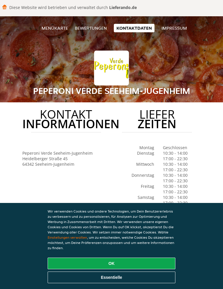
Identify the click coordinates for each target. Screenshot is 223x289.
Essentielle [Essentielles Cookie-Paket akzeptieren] (111, 277)
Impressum (174, 28)
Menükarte (55, 28)
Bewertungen (91, 28)
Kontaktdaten (134, 28)
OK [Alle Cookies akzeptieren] (112, 263)
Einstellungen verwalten (67, 237)
